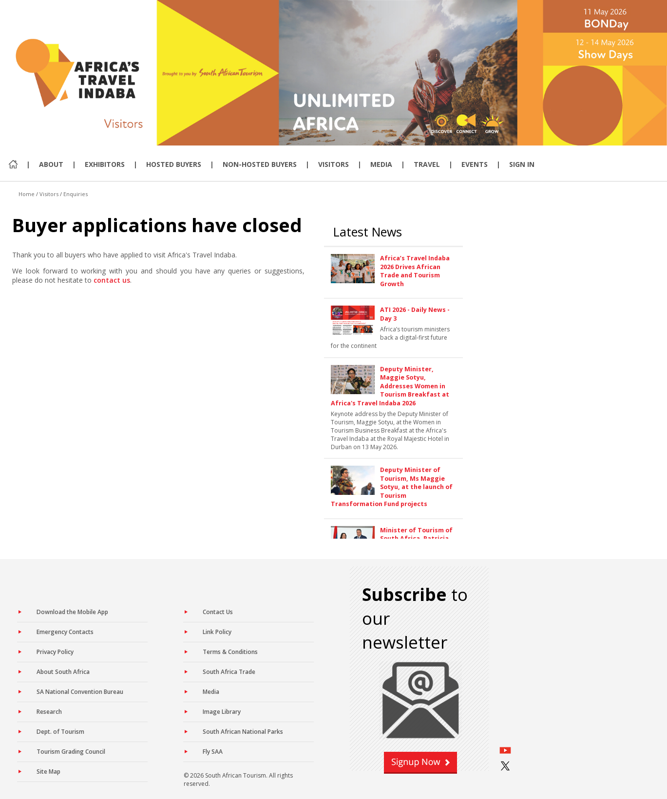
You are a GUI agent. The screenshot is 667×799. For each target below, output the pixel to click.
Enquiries (75, 194)
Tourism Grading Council (71, 751)
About (51, 164)
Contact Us (218, 612)
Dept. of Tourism (60, 731)
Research (49, 712)
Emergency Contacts (65, 632)
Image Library (222, 712)
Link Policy (217, 632)
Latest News (367, 231)
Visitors (333, 164)
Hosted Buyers (173, 164)
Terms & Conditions (230, 652)
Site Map (48, 771)
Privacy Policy (55, 652)
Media (381, 164)
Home (27, 194)
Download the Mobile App (72, 612)
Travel (427, 164)
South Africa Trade (229, 672)
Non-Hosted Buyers (260, 164)
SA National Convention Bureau (80, 692)
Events (474, 164)
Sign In (521, 164)
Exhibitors (105, 164)
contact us (112, 280)
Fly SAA (213, 751)
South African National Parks (243, 731)
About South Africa (63, 672)
